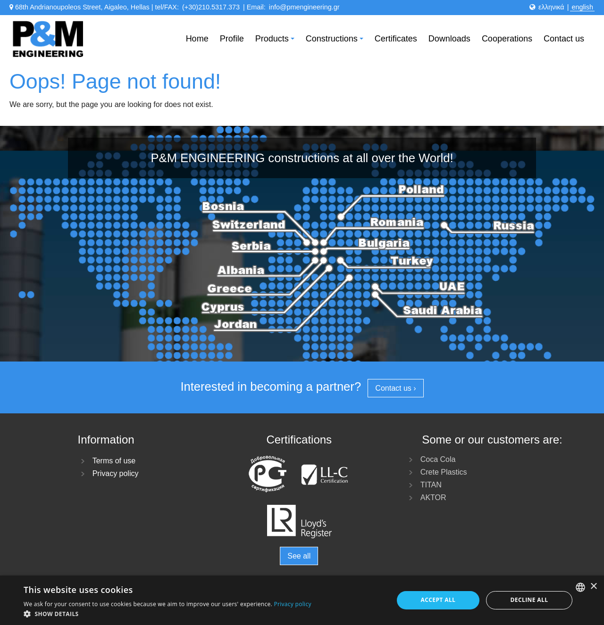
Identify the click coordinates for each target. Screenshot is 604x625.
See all (298, 556)
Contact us (564, 38)
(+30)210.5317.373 (211, 7)
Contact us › (395, 388)
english (582, 7)
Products (276, 41)
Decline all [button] (529, 600)
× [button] (593, 586)
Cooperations (507, 38)
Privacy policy (115, 473)
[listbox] (580, 587)
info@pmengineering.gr (304, 7)
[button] (167, 613)
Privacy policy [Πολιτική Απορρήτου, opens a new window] (292, 604)
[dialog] (302, 600)
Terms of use (114, 461)
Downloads (449, 38)
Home (197, 38)
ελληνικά (551, 7)
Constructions (336, 41)
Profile (232, 38)
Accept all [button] (438, 600)
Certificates (396, 38)
